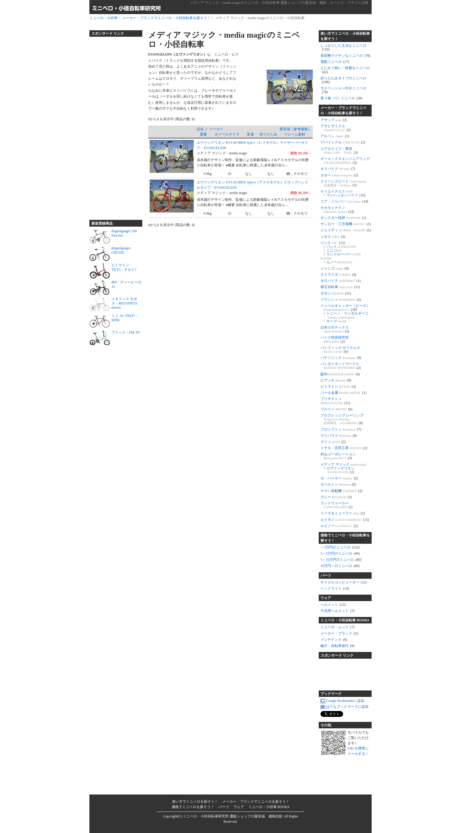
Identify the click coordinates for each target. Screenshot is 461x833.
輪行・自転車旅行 (337, 646)
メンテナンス (333, 640)
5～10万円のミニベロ (340, 560)
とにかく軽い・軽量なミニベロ (345, 70)
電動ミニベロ (334, 62)
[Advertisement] (112, 126)
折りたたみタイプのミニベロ (343, 80)
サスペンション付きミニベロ (343, 90)
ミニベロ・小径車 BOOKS (269, 807)
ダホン (335, 293)
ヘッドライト (334, 588)
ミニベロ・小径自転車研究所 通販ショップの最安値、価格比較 (233, 816)
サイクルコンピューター (343, 582)
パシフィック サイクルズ (340, 350)
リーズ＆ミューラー (342, 513)
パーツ (325, 575)
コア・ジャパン (344, 201)
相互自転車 (340, 287)
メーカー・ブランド (339, 633)
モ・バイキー (339, 478)
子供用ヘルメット (337, 611)
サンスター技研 (343, 218)
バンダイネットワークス (340, 366)
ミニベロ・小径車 (103, 18)
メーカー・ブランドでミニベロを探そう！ (255, 801)
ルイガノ (344, 520)
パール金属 (343, 393)
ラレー (336, 497)
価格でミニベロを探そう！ (193, 807)
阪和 (340, 374)
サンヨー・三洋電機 (345, 224)
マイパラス (338, 436)
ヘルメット (332, 605)
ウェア (325, 598)
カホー (339, 175)
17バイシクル (342, 142)
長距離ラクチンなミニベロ (345, 55)
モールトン (338, 484)
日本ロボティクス (334, 329)
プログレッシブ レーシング (342, 419)
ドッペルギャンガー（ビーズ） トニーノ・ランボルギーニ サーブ (345, 313)
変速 (250, 134)
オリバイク (337, 169)
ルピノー (339, 526)
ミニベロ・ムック (337, 627)
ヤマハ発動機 (341, 491)
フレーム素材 (294, 134)
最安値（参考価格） (295, 129)
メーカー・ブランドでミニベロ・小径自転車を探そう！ (166, 18)
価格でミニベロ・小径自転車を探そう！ (345, 538)
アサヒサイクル (335, 128)
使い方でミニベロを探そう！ (195, 801)
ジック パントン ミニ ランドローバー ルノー (340, 252)
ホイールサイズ (227, 134)
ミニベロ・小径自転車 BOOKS (344, 620)
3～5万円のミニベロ (340, 553)
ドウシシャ (340, 299)
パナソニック (340, 358)
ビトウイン (338, 386)
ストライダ (338, 274)
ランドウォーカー (336, 505)
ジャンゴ (334, 268)
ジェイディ (345, 230)
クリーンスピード (343, 183)
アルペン (334, 136)
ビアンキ (335, 380)
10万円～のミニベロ (340, 566)
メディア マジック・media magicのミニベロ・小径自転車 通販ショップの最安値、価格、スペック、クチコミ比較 (279, 3)
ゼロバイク (340, 281)
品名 (200, 129)
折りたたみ (268, 134)
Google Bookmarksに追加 (342, 701)
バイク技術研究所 (334, 339)
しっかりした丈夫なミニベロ (343, 47)
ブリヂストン (335, 401)
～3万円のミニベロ (340, 547)
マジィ (333, 442)
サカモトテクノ (337, 210)
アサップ (333, 120)
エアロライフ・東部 (339, 151)
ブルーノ (336, 409)
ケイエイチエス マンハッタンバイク (342, 193)
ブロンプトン (340, 429)
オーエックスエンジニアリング (345, 161)
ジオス (332, 237)
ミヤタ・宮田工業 (343, 448)
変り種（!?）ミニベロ (341, 98)
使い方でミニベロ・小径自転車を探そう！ (345, 36)
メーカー (216, 129)
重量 (203, 134)
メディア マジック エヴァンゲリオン (343, 468)
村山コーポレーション (338, 456)
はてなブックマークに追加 (344, 707)
